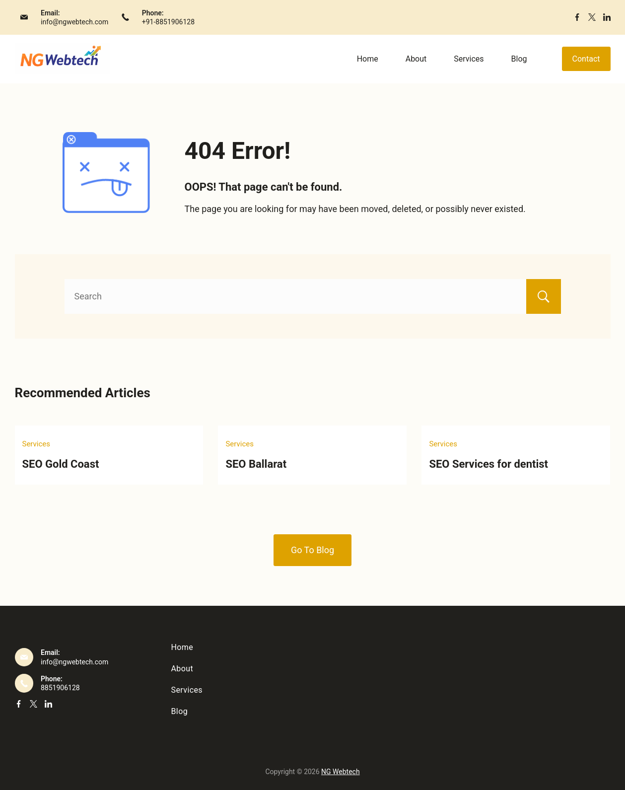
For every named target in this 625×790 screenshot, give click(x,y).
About (416, 59)
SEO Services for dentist (488, 464)
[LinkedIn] (607, 17)
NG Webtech (340, 772)
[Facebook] (577, 17)
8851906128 (60, 688)
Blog (519, 59)
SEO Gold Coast (60, 464)
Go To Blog (312, 550)
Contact (586, 59)
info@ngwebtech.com (74, 22)
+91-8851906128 (168, 22)
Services (469, 59)
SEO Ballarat (255, 464)
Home (367, 59)
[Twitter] (592, 17)
